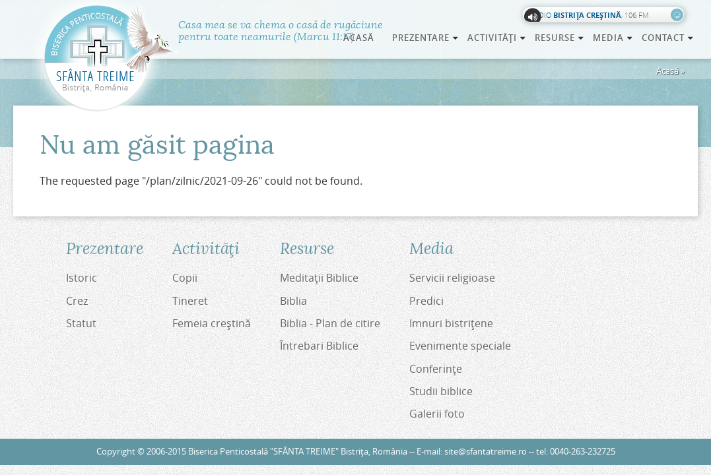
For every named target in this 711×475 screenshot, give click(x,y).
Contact (668, 38)
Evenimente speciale (460, 345)
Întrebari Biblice (319, 345)
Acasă (358, 38)
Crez (77, 301)
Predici (426, 301)
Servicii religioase (452, 277)
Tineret (190, 301)
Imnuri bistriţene (451, 323)
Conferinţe (435, 369)
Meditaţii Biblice (319, 277)
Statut (81, 323)
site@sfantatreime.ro (485, 451)
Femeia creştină (211, 323)
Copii (184, 277)
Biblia (293, 301)
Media (613, 38)
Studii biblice (441, 391)
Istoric (81, 277)
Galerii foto (437, 413)
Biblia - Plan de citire (330, 323)
